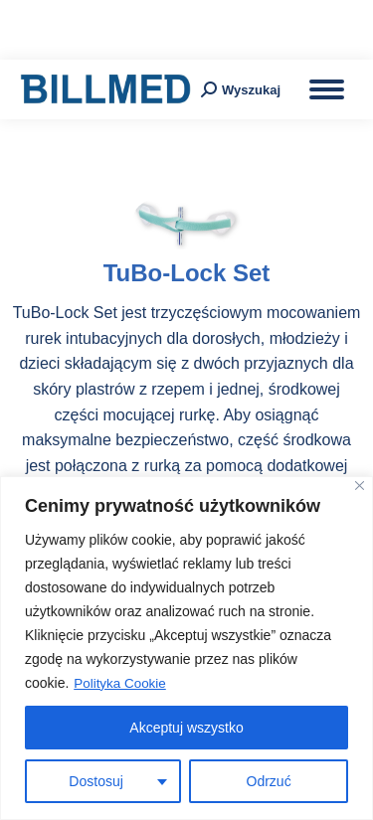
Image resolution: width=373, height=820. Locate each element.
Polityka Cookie (122, 684)
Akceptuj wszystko (186, 728)
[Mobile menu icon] (326, 89)
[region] (186, 648)
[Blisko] (359, 486)
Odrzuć (269, 781)
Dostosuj (95, 781)
